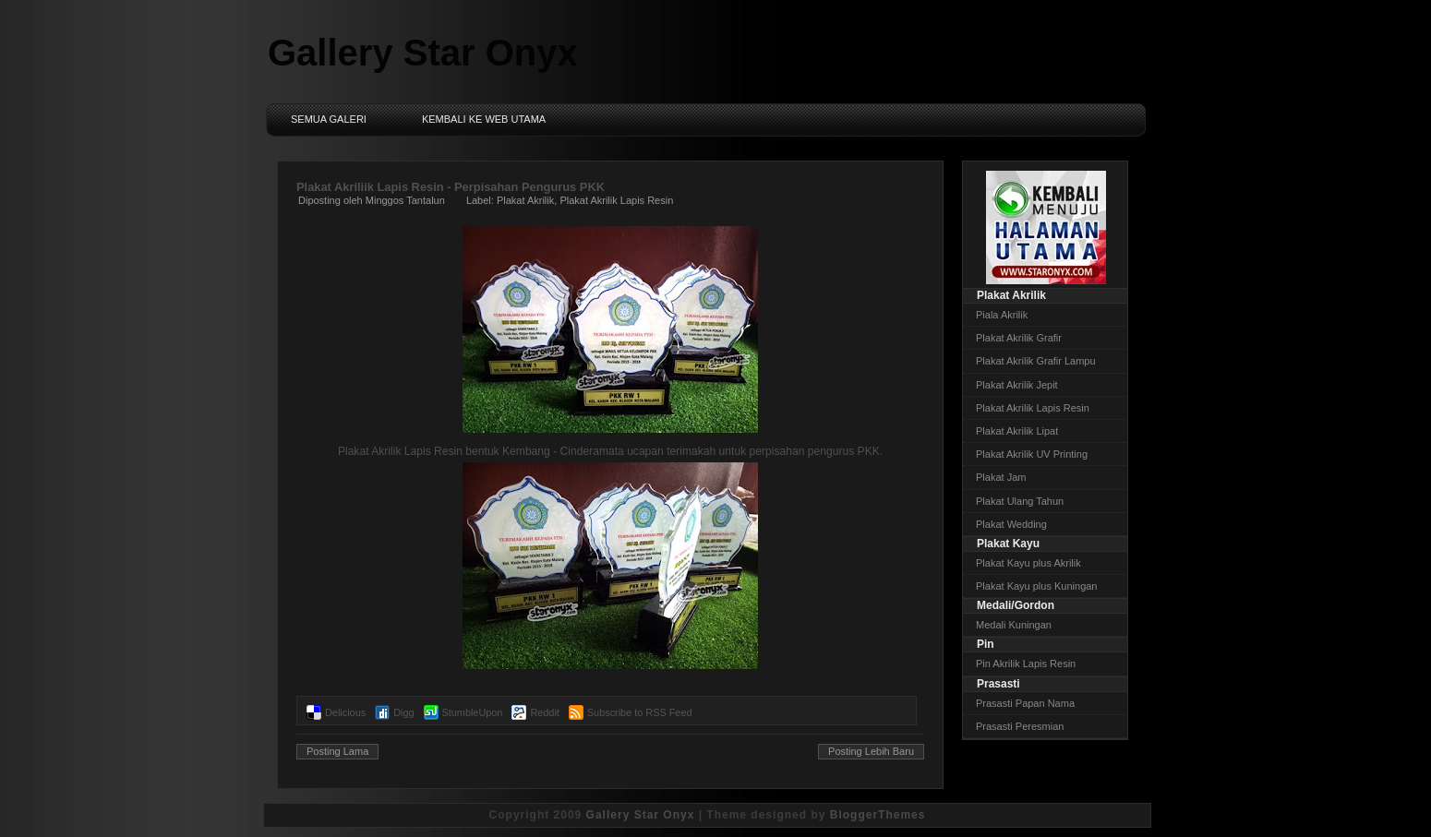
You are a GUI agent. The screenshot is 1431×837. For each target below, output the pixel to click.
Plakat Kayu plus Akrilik (1028, 562)
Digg (403, 712)
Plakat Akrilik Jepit (1017, 384)
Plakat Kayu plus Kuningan (1036, 586)
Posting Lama (337, 751)
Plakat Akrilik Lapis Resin (616, 200)
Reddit (544, 712)
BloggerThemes (878, 814)
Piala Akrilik (1002, 314)
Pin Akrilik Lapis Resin (1026, 663)
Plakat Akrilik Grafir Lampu (1036, 360)
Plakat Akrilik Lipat (1017, 430)
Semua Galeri (329, 119)
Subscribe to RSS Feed (639, 712)
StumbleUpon (472, 712)
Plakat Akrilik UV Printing (1032, 454)
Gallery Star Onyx (423, 52)
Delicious (345, 712)
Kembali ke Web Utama (484, 119)
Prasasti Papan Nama (1025, 703)
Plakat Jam (1001, 477)
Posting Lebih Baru (871, 751)
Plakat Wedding (1011, 524)
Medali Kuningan (1014, 624)
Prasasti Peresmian (1020, 726)
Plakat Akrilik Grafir (1019, 337)
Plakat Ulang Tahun (1020, 501)
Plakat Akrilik (525, 200)
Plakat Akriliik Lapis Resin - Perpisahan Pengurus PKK (450, 187)
